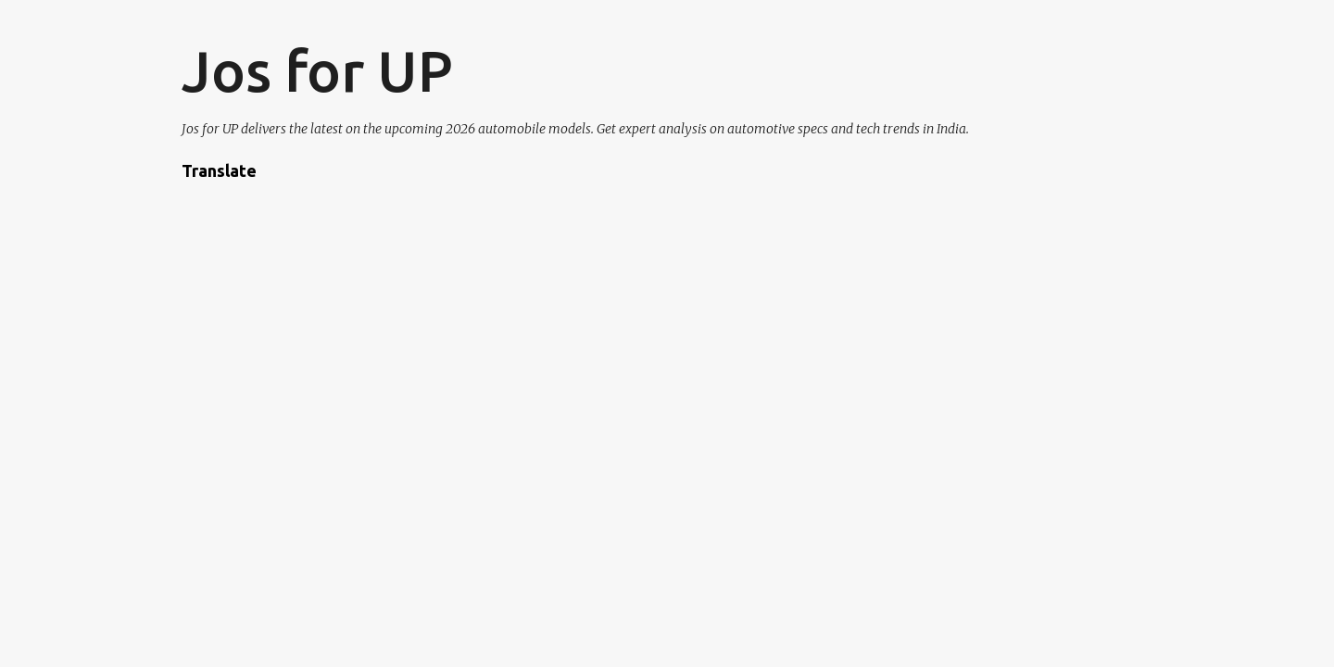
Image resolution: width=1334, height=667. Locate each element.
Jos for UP (317, 70)
